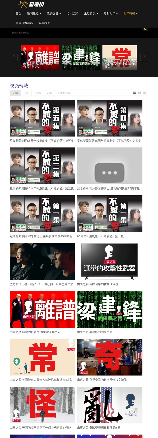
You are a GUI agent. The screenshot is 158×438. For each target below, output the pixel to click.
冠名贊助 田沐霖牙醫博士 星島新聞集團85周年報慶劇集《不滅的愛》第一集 (58, 236)
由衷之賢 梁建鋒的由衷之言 (80, 64)
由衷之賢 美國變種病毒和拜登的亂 (99, 427)
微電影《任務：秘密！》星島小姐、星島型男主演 (41, 284)
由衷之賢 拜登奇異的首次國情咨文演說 (102, 379)
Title (26, 92)
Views (38, 92)
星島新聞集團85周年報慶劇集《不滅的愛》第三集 (42, 188)
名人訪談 (72, 13)
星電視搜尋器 (24, 23)
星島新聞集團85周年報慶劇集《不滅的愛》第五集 (42, 140)
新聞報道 (34, 13)
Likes (49, 92)
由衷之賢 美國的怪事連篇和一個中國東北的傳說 (40, 427)
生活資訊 (91, 13)
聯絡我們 (44, 23)
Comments (64, 92)
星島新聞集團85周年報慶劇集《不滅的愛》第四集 (109, 140)
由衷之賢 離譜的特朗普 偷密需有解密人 (40, 64)
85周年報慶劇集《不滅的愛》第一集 (100, 236)
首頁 (18, 13)
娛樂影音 (54, 13)
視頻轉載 (131, 13)
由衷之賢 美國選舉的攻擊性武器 (97, 284)
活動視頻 (111, 13)
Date (15, 92)
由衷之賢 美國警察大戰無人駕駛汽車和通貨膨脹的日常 (120, 63)
